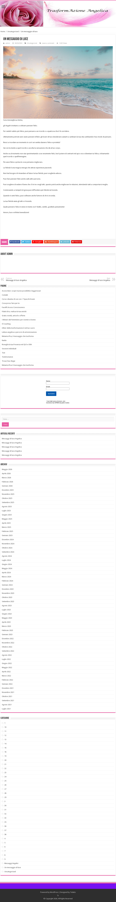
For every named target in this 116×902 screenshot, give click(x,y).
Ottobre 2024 (7, 548)
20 (5, 760)
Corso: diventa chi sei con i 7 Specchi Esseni (18, 299)
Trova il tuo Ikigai (8, 361)
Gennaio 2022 (7, 684)
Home (3, 31)
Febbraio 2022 (7, 680)
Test (3, 353)
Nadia (4, 340)
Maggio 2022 (7, 667)
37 (5, 830)
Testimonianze (7, 357)
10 (5, 727)
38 (5, 834)
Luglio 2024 (6, 560)
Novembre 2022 (8, 643)
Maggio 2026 (7, 469)
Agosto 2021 (7, 705)
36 (5, 826)
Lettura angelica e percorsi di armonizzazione (19, 332)
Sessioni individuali (9, 349)
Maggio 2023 (7, 618)
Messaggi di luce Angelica (19, 279)
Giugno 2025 (7, 515)
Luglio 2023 (6, 610)
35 (5, 822)
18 (5, 752)
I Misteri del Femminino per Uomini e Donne (19, 320)
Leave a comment (48, 43)
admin (7, 43)
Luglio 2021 (6, 709)
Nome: (48, 381)
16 (5, 748)
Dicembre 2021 (8, 688)
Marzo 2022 (6, 676)
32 (5, 814)
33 (5, 818)
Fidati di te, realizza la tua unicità (14, 311)
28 (5, 793)
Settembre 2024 (8, 552)
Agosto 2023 (7, 606)
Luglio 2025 (6, 511)
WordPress (54, 892)
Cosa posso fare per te (11, 303)
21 (5, 764)
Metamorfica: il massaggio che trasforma (18, 365)
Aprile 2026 (6, 473)
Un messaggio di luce (12, 867)
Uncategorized (13, 31)
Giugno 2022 (7, 663)
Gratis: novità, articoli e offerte (13, 316)
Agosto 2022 (7, 655)
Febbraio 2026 (7, 482)
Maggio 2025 (7, 519)
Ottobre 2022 (7, 647)
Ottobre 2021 (7, 696)
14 (5, 744)
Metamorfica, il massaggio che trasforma (18, 336)
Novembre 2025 (8, 494)
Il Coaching (6, 324)
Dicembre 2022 (8, 639)
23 (5, 773)
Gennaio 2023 (7, 634)
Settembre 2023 (8, 601)
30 (5, 806)
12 (5, 735)
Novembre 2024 (8, 544)
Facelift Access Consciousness (13, 307)
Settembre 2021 (8, 700)
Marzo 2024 (6, 577)
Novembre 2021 (8, 692)
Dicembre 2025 (8, 490)
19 (5, 756)
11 (5, 731)
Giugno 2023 (7, 614)
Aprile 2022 (6, 672)
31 (5, 810)
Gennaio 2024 (7, 585)
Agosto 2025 (7, 507)
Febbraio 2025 (7, 531)
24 (5, 777)
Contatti (5, 295)
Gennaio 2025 (7, 535)
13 (5, 740)
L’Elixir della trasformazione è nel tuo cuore (18, 328)
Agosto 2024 (7, 556)
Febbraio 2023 (7, 630)
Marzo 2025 (6, 527)
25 (5, 781)
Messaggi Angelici (11, 863)
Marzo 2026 (6, 478)
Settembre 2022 (8, 651)
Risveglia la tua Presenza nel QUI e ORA (17, 344)
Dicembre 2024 (8, 540)
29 (5, 797)
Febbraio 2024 (7, 581)
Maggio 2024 (7, 568)
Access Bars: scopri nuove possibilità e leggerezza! (21, 291)
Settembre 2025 (8, 502)
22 (5, 768)
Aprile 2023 (6, 622)
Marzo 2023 (6, 626)
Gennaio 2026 (7, 486)
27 (5, 789)
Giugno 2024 (7, 564)
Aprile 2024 (6, 573)
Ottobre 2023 (7, 597)
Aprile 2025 (6, 523)
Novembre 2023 (8, 593)
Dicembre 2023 (8, 589)
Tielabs (73, 892)
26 (5, 785)
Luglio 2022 (6, 659)
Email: (48, 386)
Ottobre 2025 (7, 498)
